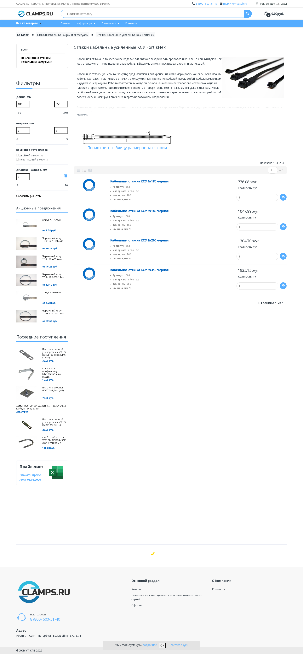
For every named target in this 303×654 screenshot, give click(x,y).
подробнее (150, 645)
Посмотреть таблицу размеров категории (127, 147)
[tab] (78, 170)
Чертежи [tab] (83, 114)
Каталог (136, 589)
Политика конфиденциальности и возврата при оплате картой (167, 597)
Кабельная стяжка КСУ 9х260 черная (139, 240)
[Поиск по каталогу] (152, 14)
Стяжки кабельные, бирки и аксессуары (62, 35)
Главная (66, 23)
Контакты (131, 23)
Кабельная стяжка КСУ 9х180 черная (139, 211)
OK (162, 645)
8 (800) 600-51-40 (207, 3)
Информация (84, 23)
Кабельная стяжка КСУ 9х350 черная (139, 270)
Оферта (136, 605)
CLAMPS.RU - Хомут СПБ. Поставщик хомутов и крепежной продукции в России (63, 3)
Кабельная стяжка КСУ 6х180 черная (139, 181)
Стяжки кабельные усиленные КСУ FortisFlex (125, 35)
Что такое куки (178, 645)
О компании (108, 23)
